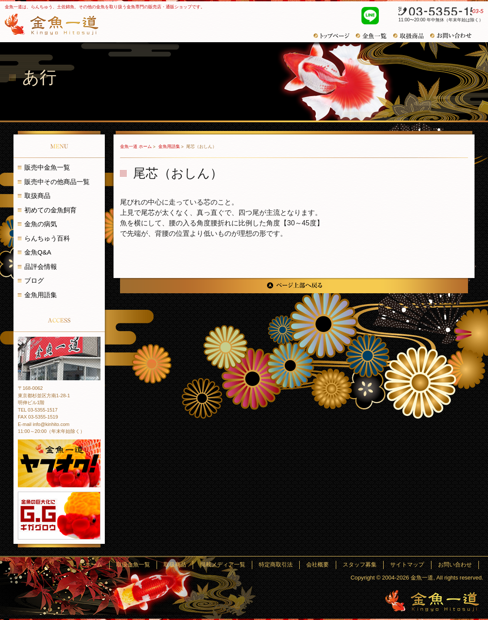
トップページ (334, 36)
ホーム (132, 565)
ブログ (34, 280)
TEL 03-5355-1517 (37, 409)
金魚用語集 (169, 146)
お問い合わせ (454, 36)
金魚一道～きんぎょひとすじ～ (432, 600)
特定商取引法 (296, 565)
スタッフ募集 (371, 565)
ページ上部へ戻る (294, 285)
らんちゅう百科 (47, 238)
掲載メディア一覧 (247, 565)
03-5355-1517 (436, 12)
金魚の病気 (40, 224)
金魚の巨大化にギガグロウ (59, 516)
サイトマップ (414, 565)
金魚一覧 (374, 36)
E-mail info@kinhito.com (44, 424)
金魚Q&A (37, 252)
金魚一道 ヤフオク (59, 463)
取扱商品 (412, 36)
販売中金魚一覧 (47, 167)
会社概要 (333, 565)
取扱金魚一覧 (167, 565)
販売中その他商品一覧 (57, 181)
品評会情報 (40, 266)
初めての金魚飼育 (50, 210)
